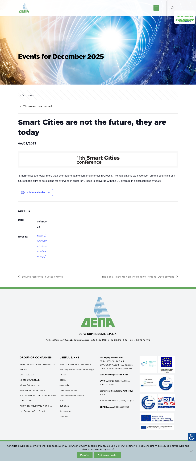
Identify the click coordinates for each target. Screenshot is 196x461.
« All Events (27, 95)
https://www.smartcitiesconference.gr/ (42, 246)
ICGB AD (64, 416)
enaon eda (64, 385)
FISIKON (63, 375)
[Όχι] (191, 451)
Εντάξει (84, 455)
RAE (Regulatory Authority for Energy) (77, 369)
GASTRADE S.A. (27, 375)
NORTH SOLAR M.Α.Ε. (30, 380)
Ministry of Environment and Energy (75, 364)
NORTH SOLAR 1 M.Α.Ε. (30, 385)
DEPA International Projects (72, 395)
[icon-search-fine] (172, 8)
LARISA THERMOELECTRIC (32, 411)
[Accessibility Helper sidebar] (192, 437)
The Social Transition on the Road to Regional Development (138, 276)
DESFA (63, 380)
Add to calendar (36, 192)
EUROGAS (64, 406)
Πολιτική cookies (108, 455)
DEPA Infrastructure (68, 390)
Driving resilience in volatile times (42, 276)
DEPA (62, 401)
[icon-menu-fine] (156, 8)
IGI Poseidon (65, 411)
